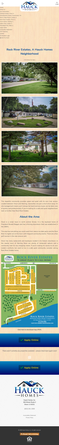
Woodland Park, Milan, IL (6, 25)
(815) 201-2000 (29, 409)
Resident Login (5, 36)
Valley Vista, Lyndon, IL (6, 23)
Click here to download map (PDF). (30, 330)
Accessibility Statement (29, 415)
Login (56, 3)
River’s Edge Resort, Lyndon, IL (8, 17)
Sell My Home (4, 38)
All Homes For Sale (29, 60)
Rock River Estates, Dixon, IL (7, 19)
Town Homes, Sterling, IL (6, 21)
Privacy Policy (29, 417)
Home (1, 7)
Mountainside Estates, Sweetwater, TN (10, 15)
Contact (2, 33)
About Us (2, 9)
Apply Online (3, 27)
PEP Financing (4, 31)
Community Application (6, 29)
